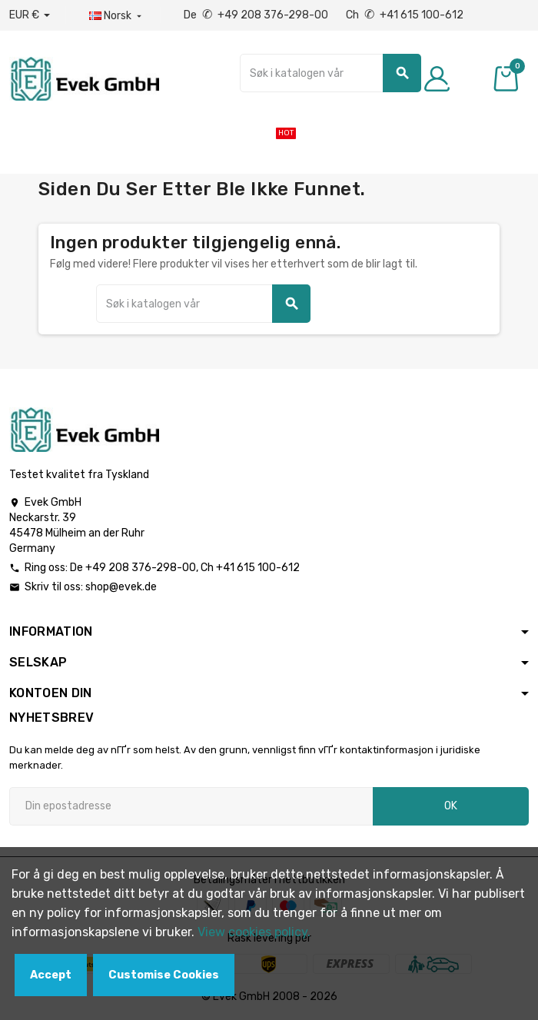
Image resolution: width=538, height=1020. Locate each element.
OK (450, 805)
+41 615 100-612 (258, 567)
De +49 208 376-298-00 (257, 15)
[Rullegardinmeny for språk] (116, 16)
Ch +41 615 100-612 (404, 15)
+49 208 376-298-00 (140, 567)
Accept (50, 975)
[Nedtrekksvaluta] (29, 15)
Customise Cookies (163, 975)
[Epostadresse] (191, 806)
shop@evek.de (121, 586)
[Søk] (330, 73)
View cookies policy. (254, 932)
